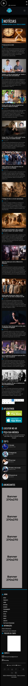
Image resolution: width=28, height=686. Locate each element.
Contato (5, 620)
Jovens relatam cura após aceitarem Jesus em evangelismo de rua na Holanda (12, 167)
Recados (5, 607)
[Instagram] (4, 669)
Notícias (5, 604)
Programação (6, 609)
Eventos (5, 611)
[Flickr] (15, 672)
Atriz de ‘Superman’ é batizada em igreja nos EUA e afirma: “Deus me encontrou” (13, 356)
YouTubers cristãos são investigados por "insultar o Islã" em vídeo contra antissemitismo (13, 75)
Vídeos (4, 616)
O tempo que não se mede (8, 45)
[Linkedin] (12, 672)
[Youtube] (12, 669)
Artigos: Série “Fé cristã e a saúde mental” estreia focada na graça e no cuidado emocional (13, 138)
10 (8, 402)
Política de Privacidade (8, 623)
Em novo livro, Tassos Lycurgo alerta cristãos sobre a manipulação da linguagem (13, 326)
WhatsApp (6, 660)
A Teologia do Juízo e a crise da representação (12, 198)
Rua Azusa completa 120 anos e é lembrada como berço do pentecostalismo (13, 384)
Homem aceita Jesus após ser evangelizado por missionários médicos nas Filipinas (13, 105)
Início (4, 598)
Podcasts (5, 600)
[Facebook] (15, 669)
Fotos (4, 614)
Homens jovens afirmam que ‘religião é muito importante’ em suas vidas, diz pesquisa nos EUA (13, 296)
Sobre (4, 602)
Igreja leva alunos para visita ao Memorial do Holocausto (12, 262)
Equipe (4, 618)
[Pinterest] (23, 669)
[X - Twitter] (19, 669)
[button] (24, 10)
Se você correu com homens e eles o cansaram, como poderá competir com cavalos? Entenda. (13, 230)
